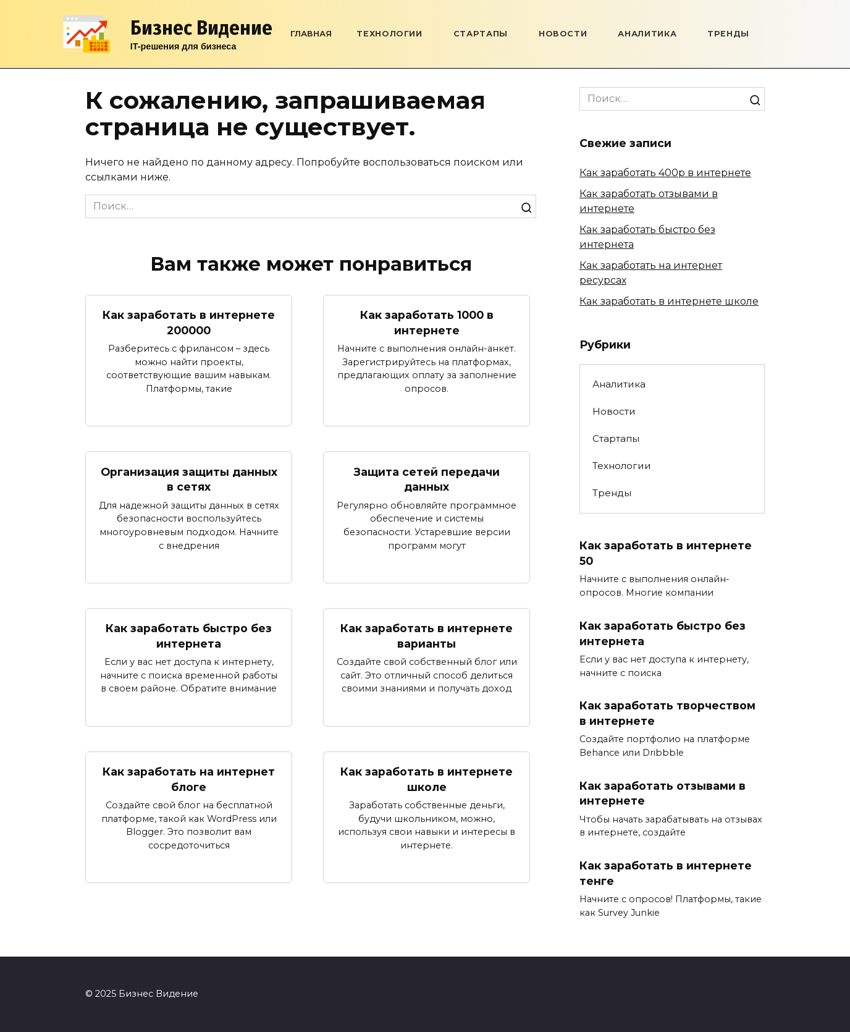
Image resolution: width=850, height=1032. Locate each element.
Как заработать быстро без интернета (189, 636)
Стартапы (480, 33)
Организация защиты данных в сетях (189, 479)
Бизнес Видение (201, 28)
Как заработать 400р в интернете (665, 173)
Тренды (728, 33)
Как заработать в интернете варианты (426, 636)
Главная (311, 33)
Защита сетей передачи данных (427, 479)
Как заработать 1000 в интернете (427, 322)
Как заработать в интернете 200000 (189, 322)
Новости (563, 33)
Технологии (389, 33)
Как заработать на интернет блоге (189, 779)
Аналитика (647, 33)
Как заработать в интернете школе (426, 779)
